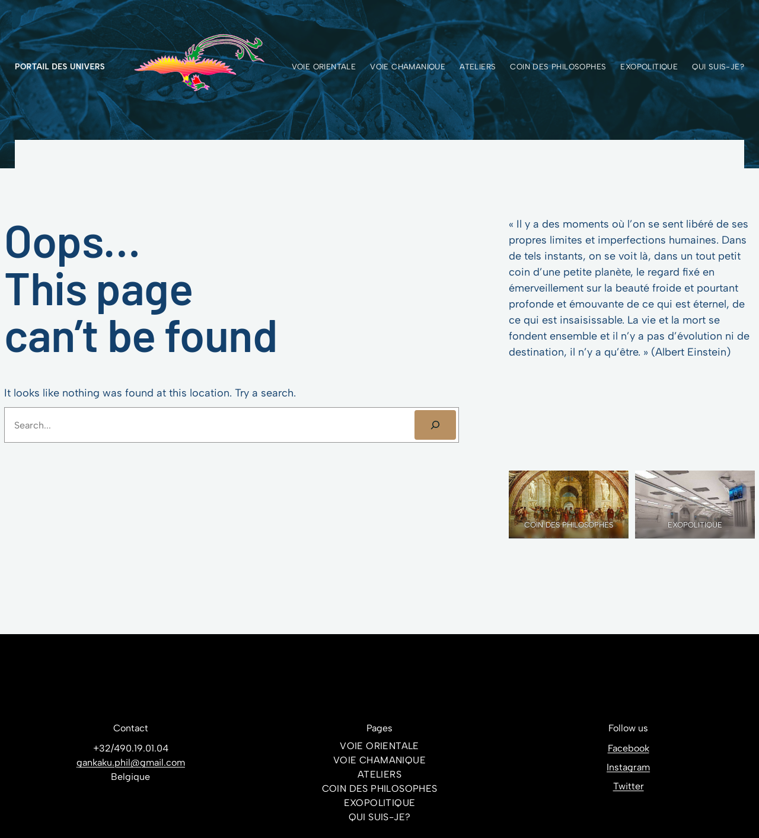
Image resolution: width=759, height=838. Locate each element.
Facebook (628, 748)
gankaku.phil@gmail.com (130, 762)
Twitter (628, 786)
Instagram (628, 767)
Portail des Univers (60, 66)
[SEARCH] (435, 424)
